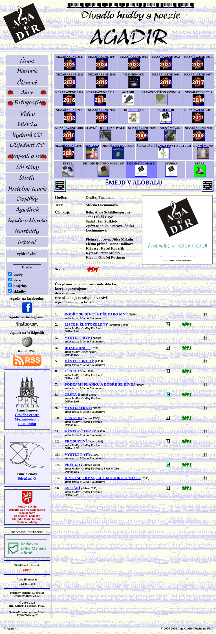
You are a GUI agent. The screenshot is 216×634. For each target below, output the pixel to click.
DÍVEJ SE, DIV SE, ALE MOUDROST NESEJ (103, 478)
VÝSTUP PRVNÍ (78, 337)
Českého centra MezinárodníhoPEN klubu (27, 419)
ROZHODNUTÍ (78, 348)
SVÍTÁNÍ (72, 488)
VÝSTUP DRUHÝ (79, 361)
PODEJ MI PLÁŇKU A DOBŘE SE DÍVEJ (100, 384)
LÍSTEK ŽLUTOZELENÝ (86, 324)
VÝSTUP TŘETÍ (78, 408)
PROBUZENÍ (76, 441)
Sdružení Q (27, 478)
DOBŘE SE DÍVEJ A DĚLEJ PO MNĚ (96, 314)
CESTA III (73, 418)
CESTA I (72, 371)
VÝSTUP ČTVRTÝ (80, 431)
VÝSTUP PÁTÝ (78, 454)
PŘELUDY (74, 464)
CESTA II (72, 394)
